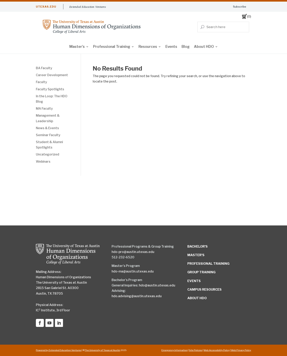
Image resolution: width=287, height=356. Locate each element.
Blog (186, 47)
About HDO (204, 47)
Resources (148, 47)
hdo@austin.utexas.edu (157, 285)
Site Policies (195, 350)
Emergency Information (174, 350)
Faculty (41, 82)
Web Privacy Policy (241, 350)
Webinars (43, 161)
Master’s (77, 47)
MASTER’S (195, 255)
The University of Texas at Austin (102, 350)
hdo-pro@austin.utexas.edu (133, 252)
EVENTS (194, 281)
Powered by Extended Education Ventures (58, 350)
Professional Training (111, 47)
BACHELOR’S (197, 246)
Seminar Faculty (48, 135)
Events (171, 47)
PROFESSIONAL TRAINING (208, 264)
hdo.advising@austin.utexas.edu (137, 296)
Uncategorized (47, 154)
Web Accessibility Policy (217, 350)
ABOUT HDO (197, 298)
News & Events (47, 128)
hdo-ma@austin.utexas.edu (133, 271)
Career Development (52, 75)
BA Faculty (44, 68)
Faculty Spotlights (50, 89)
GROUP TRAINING (201, 272)
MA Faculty (44, 108)
